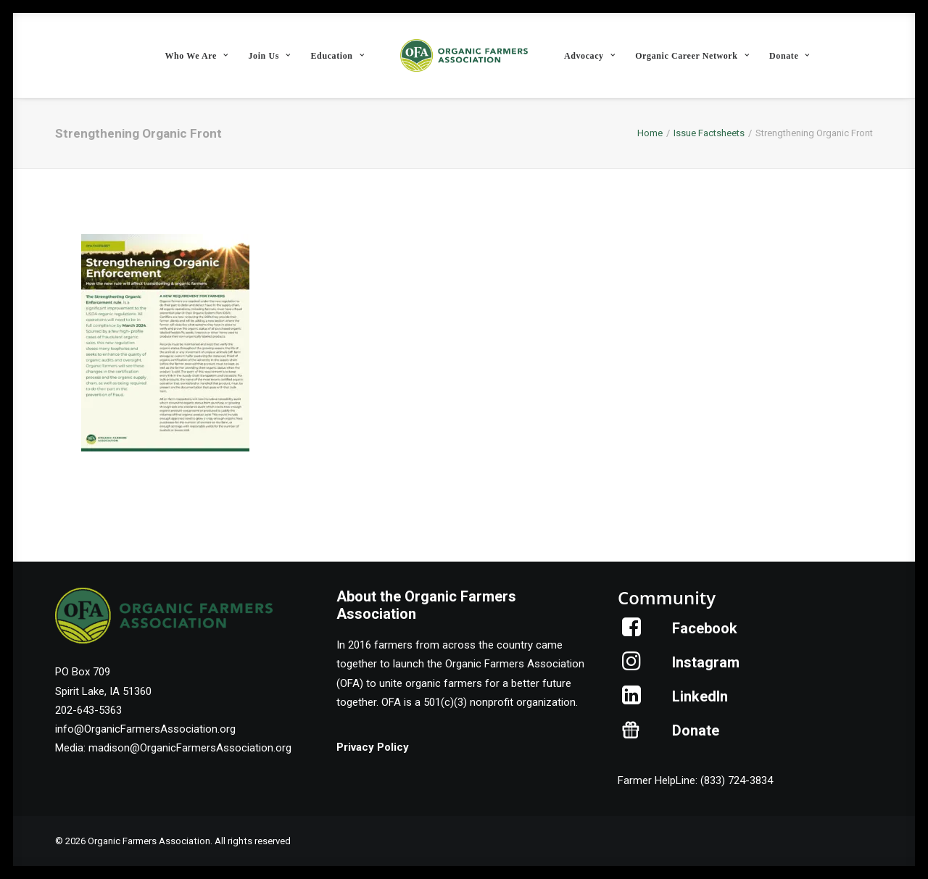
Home (650, 133)
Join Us (269, 56)
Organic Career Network (692, 56)
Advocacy (589, 56)
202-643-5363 (88, 710)
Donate (789, 56)
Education (338, 56)
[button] (632, 632)
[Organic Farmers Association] (464, 55)
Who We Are (196, 56)
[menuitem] (196, 55)
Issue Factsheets (709, 133)
